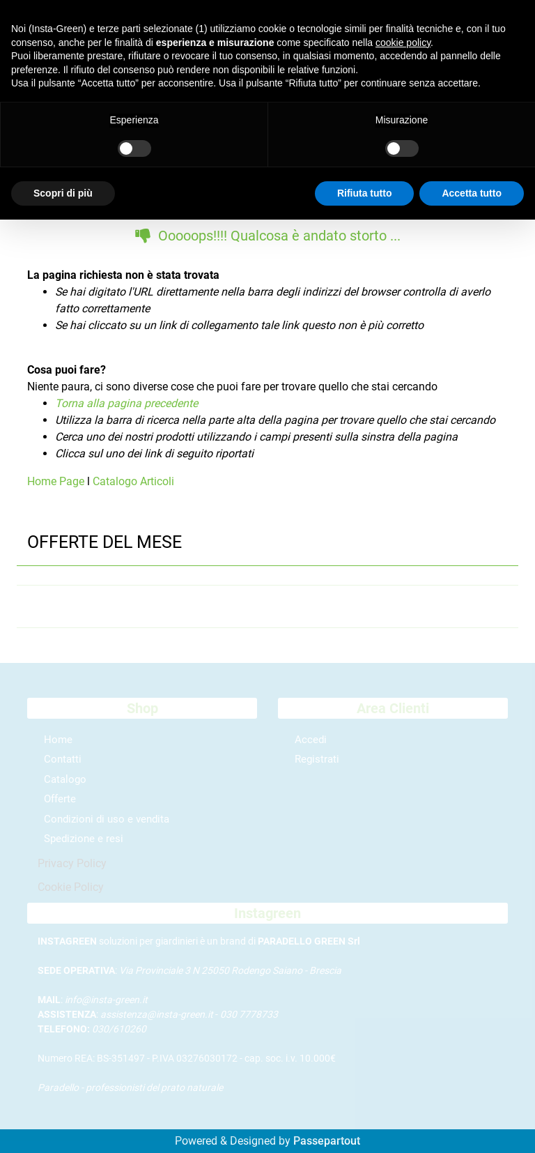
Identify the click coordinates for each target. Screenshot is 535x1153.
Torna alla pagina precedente (126, 403)
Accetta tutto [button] (472, 193)
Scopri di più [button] (63, 193)
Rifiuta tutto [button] (364, 193)
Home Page (57, 481)
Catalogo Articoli (133, 481)
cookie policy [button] (403, 42)
